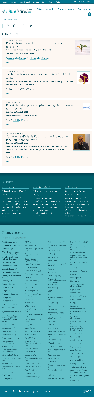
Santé (51, 269)
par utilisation (20, 238)
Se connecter (45, 392)
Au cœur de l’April (78, 271)
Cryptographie (77, 360)
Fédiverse (53, 303)
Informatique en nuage (11, 359)
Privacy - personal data (57, 366)
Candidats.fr (76, 350)
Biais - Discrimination (56, 351)
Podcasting (53, 375)
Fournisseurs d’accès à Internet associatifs (79, 371)
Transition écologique (33, 255)
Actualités (50, 9)
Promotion (8, 372)
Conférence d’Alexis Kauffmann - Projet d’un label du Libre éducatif (37, 138)
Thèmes (40, 9)
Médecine (75, 380)
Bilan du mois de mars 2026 (46, 193)
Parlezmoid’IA (32, 355)
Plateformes (76, 299)
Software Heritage (56, 331)
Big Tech (30, 299)
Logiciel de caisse (78, 347)
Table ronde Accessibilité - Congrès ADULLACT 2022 (38, 76)
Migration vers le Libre (79, 248)
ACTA (51, 291)
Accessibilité (31, 267)
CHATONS (8, 346)
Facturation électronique (76, 317)
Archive (52, 254)
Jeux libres (53, 288)
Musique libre (32, 335)
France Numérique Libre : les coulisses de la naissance (36, 44)
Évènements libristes (33, 359)
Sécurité (52, 362)
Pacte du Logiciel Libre (79, 263)
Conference (8, 308)
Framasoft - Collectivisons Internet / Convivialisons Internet (57, 281)
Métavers (75, 357)
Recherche (31, 245)
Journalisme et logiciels (79, 376)
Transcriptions (84, 9)
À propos (62, 9)
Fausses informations (78, 322)
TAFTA (74, 268)
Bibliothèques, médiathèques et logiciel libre (76, 328)
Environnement (33, 281)
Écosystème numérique (57, 246)
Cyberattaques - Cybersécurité (32, 260)
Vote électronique (33, 367)
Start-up (75, 281)
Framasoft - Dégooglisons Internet (34, 343)
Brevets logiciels (33, 348)
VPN (73, 303)
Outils (58, 2)
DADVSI (52, 321)
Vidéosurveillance (56, 306)
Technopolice (54, 250)
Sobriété (52, 309)
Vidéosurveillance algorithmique (77, 285)
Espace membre (77, 252)
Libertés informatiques (34, 310)
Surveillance (31, 284)
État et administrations (11, 312)
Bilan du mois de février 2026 (75, 193)
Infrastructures (32, 377)
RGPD (6, 375)
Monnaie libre (77, 293)
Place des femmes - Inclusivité (10, 351)
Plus (50, 2)
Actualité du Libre (56, 378)
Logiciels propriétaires (34, 250)
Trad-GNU (53, 328)
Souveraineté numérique (8, 342)
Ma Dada (75, 274)
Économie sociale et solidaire (33, 295)
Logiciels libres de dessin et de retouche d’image (78, 257)
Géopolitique (54, 343)
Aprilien (52, 272)
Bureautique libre (78, 296)
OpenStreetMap (33, 370)
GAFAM (7, 363)
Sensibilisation (9, 331)
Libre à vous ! (25, 2)
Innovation (8, 325)
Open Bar (30, 328)
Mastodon (53, 257)
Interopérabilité (10, 378)
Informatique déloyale (11, 368)
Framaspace (76, 278)
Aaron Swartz (76, 353)
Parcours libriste (33, 331)
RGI (50, 294)
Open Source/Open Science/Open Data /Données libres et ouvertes (9, 318)
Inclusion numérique (56, 299)
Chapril (29, 325)
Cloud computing (56, 276)
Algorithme (53, 260)
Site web (52, 325)
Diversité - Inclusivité (79, 243)
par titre (8, 238)
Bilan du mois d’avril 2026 (14, 193)
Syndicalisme (76, 340)
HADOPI (30, 338)
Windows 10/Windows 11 (56, 314)
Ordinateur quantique (79, 312)
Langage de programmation (77, 307)
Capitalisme (76, 289)
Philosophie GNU (10, 355)
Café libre (30, 287)
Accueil (4, 19)
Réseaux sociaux (10, 338)
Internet (30, 277)
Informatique (9, 335)
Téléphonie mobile (56, 242)
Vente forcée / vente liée (33, 320)
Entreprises (8, 328)
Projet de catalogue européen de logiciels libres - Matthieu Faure (39, 107)
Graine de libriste (78, 367)
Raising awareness (78, 363)
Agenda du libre (39, 2)
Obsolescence (54, 340)
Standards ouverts (34, 274)
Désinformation (33, 271)
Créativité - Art (55, 346)
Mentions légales (30, 392)
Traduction (75, 343)
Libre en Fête (32, 363)
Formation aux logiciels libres (57, 265)
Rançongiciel (54, 355)
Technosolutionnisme (56, 371)
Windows (75, 337)
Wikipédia (30, 306)
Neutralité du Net (33, 264)
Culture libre (31, 373)
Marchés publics (33, 291)
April (5, 2)
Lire (7, 63)
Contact (71, 9)
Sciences (30, 303)
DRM (28, 242)
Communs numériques (34, 315)
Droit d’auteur (9, 304)
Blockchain (53, 358)
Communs (30, 352)
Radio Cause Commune (57, 336)
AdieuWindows (55, 318)
